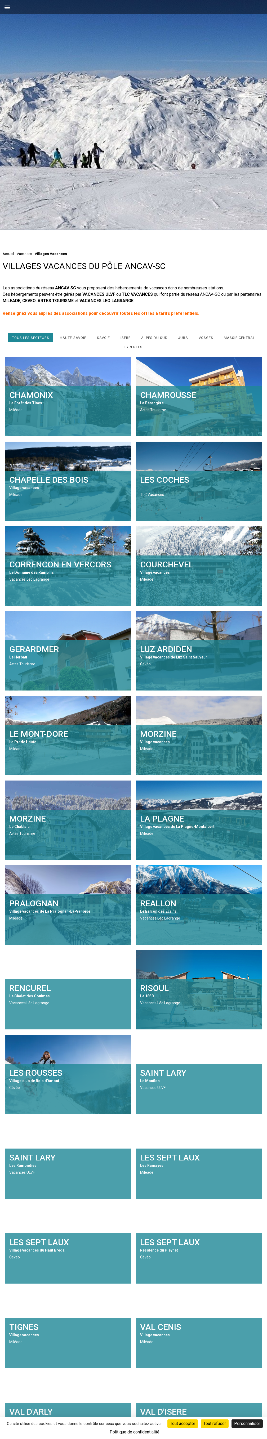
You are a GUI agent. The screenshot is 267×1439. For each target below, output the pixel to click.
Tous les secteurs (30, 338)
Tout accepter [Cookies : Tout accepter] (182, 1423)
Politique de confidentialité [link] (134, 1431)
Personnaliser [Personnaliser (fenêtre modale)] (247, 1423)
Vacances (24, 254)
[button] (7, 7)
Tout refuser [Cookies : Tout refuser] (214, 1423)
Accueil (8, 254)
